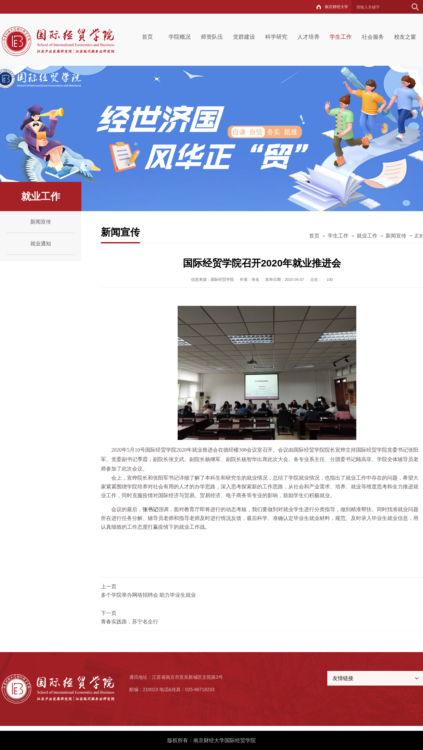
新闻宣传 (40, 222)
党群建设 (244, 37)
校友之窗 (405, 37)
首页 (147, 37)
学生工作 (341, 37)
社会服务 (373, 37)
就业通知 (40, 243)
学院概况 (180, 37)
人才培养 (308, 37)
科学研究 (276, 37)
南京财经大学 (336, 7)
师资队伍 (212, 37)
